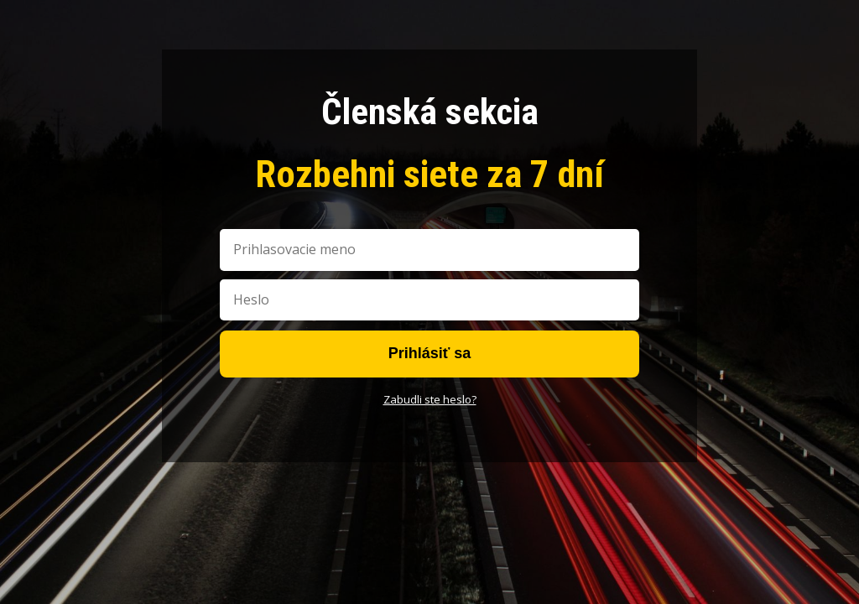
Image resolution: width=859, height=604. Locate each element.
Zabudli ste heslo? (429, 399)
